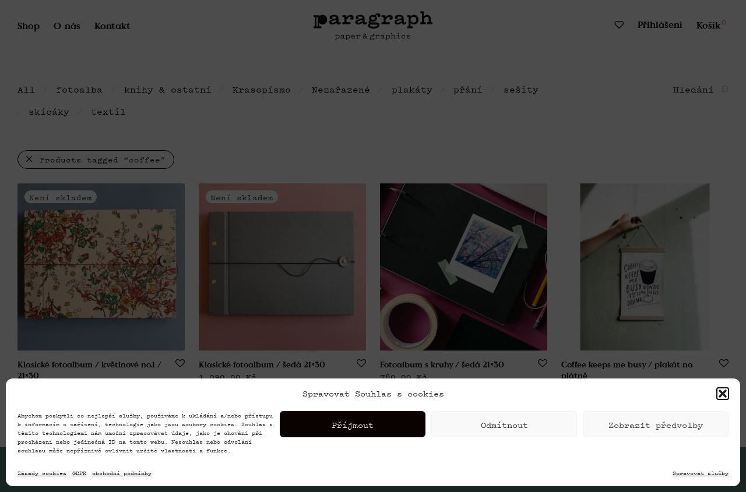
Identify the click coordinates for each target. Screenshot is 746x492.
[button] (723, 408)
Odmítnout (504, 439)
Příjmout (353, 439)
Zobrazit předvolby (655, 439)
